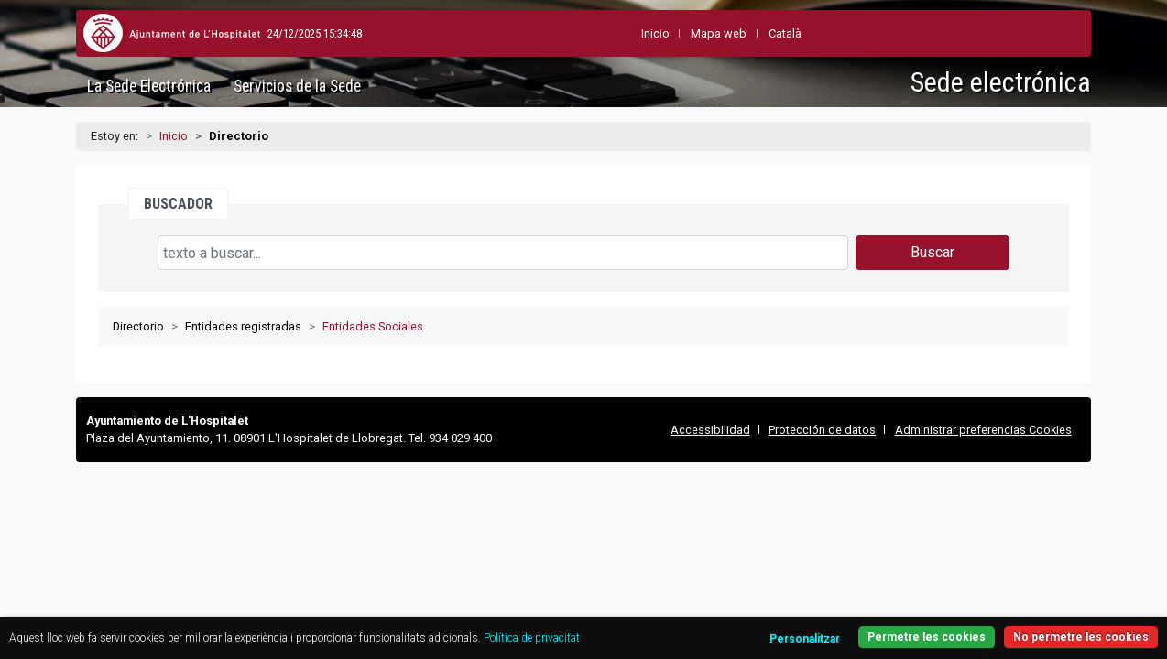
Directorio (138, 326)
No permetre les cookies (1017, 602)
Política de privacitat (122, 625)
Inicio (173, 136)
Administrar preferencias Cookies (983, 430)
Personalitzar (877, 603)
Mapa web (672, 33)
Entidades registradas (243, 326)
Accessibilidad (710, 430)
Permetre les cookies (1017, 627)
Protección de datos (822, 430)
